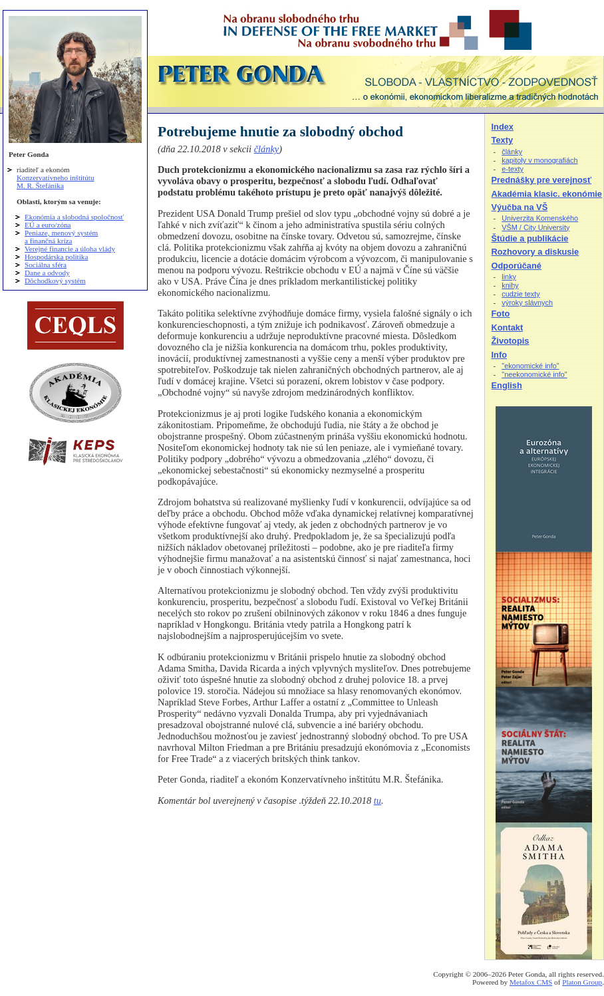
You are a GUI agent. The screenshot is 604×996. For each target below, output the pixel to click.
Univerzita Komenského (540, 218)
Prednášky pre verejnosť (542, 180)
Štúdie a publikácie (530, 238)
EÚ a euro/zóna (48, 225)
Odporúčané (516, 266)
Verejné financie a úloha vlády (70, 249)
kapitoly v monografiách (539, 160)
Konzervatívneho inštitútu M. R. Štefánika (55, 181)
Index (503, 127)
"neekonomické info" (534, 374)
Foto (501, 313)
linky (509, 277)
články (266, 149)
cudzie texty (520, 294)
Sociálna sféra (46, 265)
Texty (502, 140)
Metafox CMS (531, 982)
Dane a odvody (47, 273)
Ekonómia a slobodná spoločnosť (74, 217)
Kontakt (508, 327)
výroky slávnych (527, 303)
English (507, 385)
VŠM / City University (535, 227)
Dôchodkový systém (55, 281)
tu (377, 800)
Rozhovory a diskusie (535, 252)
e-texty (513, 169)
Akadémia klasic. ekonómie (547, 194)
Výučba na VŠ (520, 207)
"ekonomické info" (530, 366)
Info (499, 355)
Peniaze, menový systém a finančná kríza (61, 237)
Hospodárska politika (56, 257)
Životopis (510, 341)
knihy (510, 285)
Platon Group (582, 982)
